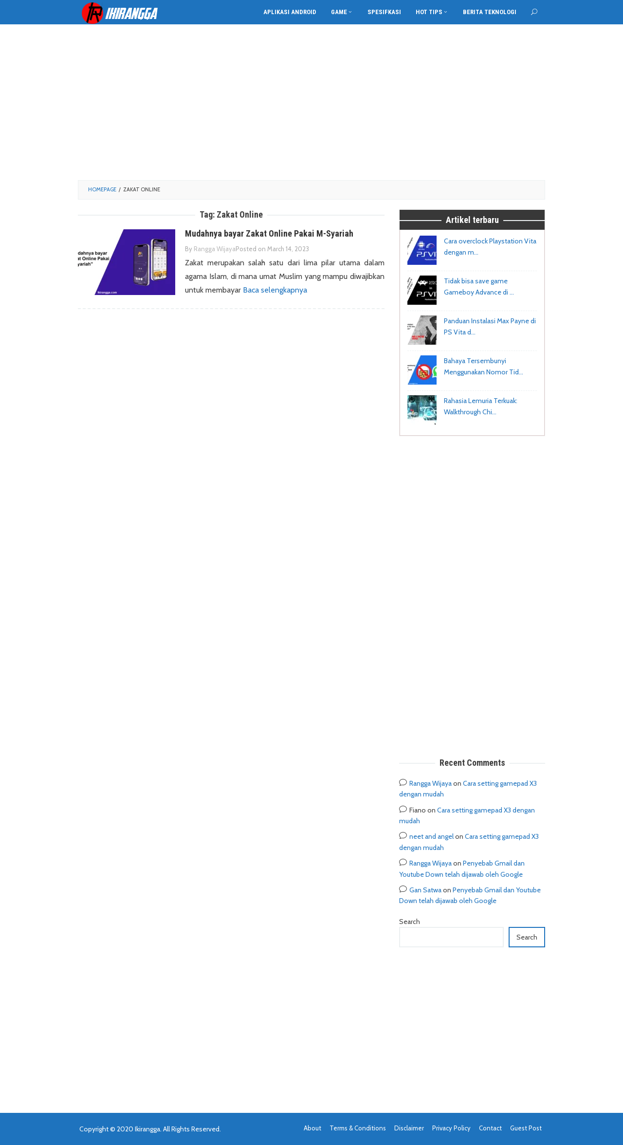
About (312, 1128)
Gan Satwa (425, 890)
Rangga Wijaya (430, 783)
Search (409, 921)
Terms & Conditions (358, 1128)
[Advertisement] (311, 102)
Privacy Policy (451, 1128)
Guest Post (526, 1128)
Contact (490, 1128)
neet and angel (431, 836)
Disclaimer (409, 1128)
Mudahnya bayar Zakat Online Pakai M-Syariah (269, 233)
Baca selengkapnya (275, 290)
